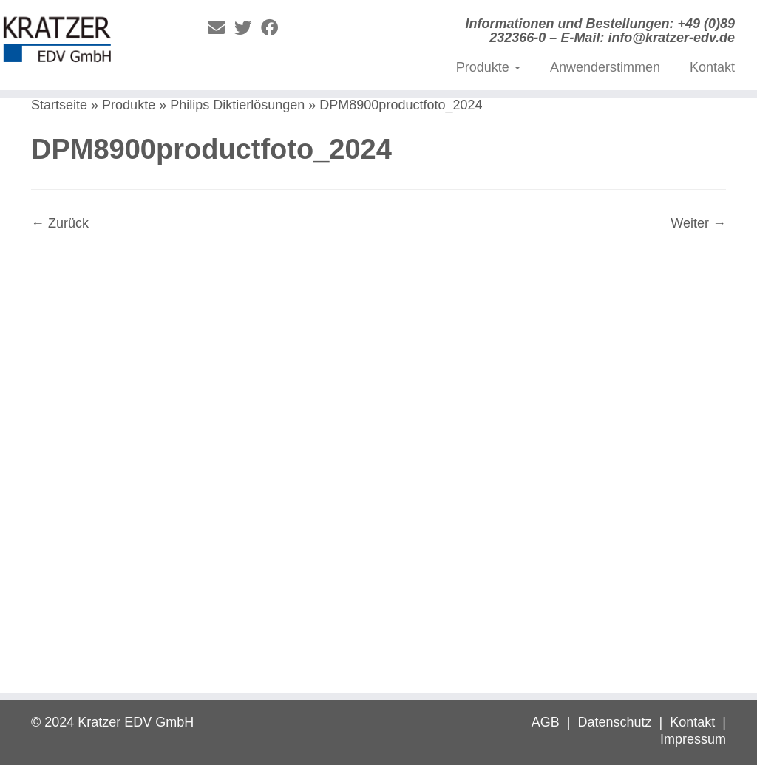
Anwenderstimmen (605, 67)
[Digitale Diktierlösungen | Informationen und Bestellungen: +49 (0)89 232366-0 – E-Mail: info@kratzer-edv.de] (88, 42)
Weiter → (698, 223)
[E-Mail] (221, 28)
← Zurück (60, 223)
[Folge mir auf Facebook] (274, 28)
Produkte (488, 67)
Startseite (59, 105)
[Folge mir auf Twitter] (247, 28)
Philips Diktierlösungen (237, 105)
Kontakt (712, 67)
